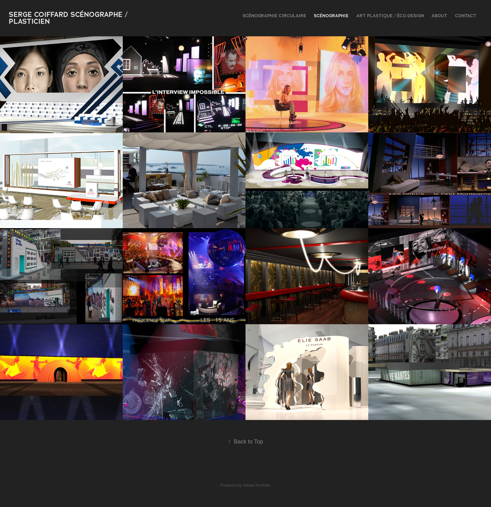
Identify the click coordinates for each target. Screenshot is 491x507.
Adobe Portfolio (257, 485)
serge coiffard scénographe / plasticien (69, 18)
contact (465, 15)
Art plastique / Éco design (390, 15)
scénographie (331, 15)
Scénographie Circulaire (274, 15)
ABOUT (439, 15)
